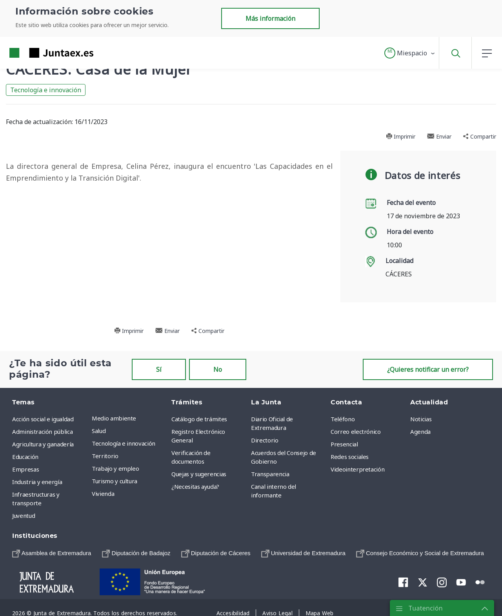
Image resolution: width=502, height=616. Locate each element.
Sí (159, 369)
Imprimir (400, 136)
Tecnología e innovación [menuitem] (123, 443)
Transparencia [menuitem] (270, 474)
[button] (410, 53)
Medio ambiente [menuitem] (114, 418)
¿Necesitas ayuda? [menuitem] (195, 486)
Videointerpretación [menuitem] (357, 469)
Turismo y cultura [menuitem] (114, 481)
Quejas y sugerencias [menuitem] (198, 474)
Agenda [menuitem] (420, 431)
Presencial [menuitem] (344, 444)
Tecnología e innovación (45, 90)
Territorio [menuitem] (105, 456)
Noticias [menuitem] (420, 419)
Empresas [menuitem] (25, 469)
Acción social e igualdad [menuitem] (43, 419)
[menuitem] (51, 553)
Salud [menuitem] (98, 431)
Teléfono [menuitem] (343, 419)
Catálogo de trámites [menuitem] (199, 419)
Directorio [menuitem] (264, 440)
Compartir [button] (479, 136)
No (217, 369)
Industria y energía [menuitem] (37, 482)
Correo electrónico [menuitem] (356, 431)
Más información (270, 18)
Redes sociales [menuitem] (350, 457)
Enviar (439, 136)
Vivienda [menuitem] (103, 493)
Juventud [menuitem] (23, 515)
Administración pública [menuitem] (42, 431)
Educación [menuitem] (25, 457)
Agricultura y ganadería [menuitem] (43, 444)
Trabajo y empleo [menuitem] (115, 468)
